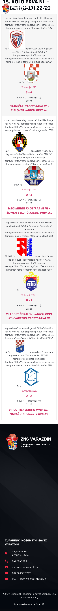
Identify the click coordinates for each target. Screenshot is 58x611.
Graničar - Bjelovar (29, 108)
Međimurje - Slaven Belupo (29, 210)
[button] (55, 8)
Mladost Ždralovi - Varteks (29, 316)
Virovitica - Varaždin (29, 412)
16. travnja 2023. (29, 87)
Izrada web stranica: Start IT (29, 604)
